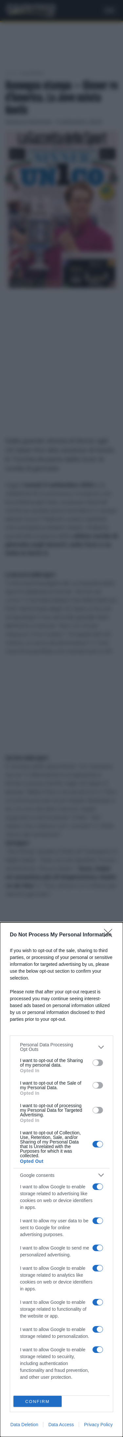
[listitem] (61, 1047)
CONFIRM (37, 1401)
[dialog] (61, 1179)
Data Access (61, 1424)
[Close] (110, 935)
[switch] (97, 1062)
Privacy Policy (98, 1424)
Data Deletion (24, 1424)
